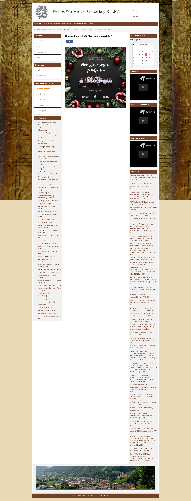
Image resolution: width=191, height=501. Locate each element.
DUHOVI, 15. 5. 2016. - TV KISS (141, 183)
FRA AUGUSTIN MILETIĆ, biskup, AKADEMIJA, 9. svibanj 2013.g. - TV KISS (143, 302)
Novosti (76, 29)
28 (136, 63)
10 (146, 54)
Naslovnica (51, 29)
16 (142, 57)
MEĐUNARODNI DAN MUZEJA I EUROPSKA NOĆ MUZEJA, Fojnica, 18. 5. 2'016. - (143, 177)
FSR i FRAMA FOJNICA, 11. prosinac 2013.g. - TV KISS (140, 296)
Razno (38, 58)
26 (152, 60)
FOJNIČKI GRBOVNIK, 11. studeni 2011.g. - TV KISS (142, 347)
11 (149, 54)
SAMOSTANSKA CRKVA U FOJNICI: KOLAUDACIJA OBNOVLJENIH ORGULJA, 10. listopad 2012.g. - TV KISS (141, 457)
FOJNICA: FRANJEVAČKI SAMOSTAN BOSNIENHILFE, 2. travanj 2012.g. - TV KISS (142, 415)
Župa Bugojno (41, 111)
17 (146, 57)
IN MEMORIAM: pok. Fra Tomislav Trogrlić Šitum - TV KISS (142, 214)
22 (139, 60)
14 (136, 57)
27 (133, 63)
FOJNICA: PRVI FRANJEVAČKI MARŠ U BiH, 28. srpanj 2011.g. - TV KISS (143, 431)
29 (139, 63)
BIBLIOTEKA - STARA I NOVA (84, 24)
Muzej (38, 46)
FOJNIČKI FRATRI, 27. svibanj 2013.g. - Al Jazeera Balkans (141, 320)
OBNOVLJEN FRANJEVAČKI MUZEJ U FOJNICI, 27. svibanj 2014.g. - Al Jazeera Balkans (141, 238)
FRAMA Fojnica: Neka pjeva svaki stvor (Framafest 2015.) (142, 203)
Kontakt (135, 14)
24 (146, 60)
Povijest (39, 41)
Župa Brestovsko (42, 94)
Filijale (38, 70)
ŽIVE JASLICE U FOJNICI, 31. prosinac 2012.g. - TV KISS (141, 449)
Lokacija (135, 17)
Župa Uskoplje (41, 105)
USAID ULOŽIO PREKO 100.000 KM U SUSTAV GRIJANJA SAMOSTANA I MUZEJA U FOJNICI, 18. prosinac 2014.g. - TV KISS (142, 228)
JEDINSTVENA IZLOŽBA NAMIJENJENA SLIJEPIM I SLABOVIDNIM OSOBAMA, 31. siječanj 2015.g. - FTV (142, 378)
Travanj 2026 (143, 44)
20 (133, 60)
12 (152, 54)
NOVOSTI (37, 24)
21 (136, 60)
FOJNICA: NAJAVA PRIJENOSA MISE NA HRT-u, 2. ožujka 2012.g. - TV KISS (142, 397)
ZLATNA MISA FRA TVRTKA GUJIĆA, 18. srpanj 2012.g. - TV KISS (141, 423)
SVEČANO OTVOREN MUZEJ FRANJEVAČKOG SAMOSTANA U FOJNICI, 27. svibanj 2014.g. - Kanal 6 (143, 280)
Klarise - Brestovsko (64, 29)
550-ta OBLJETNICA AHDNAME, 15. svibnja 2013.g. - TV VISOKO (142, 309)
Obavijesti (135, 11)
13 (133, 57)
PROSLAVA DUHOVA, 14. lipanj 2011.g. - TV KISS (141, 333)
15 (139, 57)
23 (142, 60)
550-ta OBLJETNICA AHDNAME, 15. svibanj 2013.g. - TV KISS (142, 315)
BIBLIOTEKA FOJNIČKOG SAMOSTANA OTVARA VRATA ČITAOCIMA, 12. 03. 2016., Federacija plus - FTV (141, 195)
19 (152, 57)
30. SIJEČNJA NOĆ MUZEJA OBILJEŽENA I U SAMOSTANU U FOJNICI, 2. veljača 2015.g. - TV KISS (143, 388)
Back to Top (155, 496)
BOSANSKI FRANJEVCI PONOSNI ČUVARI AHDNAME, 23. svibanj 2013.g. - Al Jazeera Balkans (143, 327)
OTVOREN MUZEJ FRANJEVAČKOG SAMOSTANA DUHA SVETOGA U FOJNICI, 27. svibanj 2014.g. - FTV (142, 271)
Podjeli (69, 41)
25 (149, 60)
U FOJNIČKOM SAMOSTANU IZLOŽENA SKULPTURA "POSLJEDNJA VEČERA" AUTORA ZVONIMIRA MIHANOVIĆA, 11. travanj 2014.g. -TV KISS (143, 367)
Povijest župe (41, 76)
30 (142, 63)
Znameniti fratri (41, 52)
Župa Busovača (41, 99)
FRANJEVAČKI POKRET (52, 24)
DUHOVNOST (66, 24)
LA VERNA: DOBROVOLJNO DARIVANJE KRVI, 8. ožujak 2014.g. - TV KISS (143, 289)
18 (149, 57)
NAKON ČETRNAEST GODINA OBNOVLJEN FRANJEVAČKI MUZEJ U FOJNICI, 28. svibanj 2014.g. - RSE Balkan (142, 261)
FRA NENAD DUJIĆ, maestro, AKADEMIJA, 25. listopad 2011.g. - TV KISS (142, 340)
